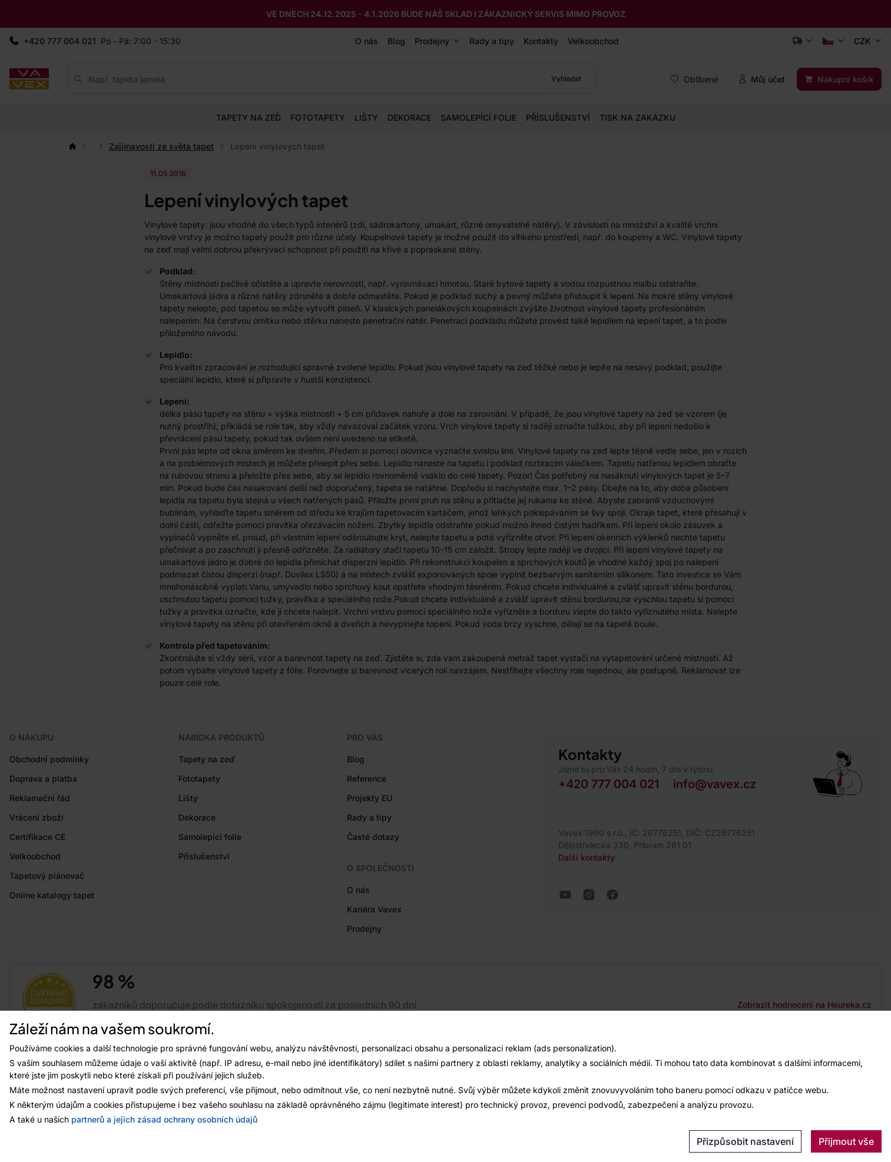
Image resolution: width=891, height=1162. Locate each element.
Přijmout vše (846, 1141)
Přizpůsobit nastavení (745, 1141)
